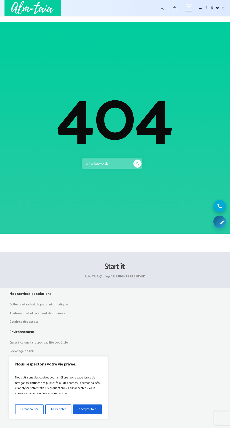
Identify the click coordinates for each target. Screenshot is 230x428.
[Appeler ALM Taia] (219, 206)
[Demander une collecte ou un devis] (219, 222)
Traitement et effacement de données (37, 313)
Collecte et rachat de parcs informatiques (39, 304)
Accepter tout (87, 409)
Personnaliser (29, 409)
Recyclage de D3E (22, 351)
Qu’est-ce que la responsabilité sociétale (38, 342)
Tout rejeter (58, 409)
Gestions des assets (23, 321)
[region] (58, 387)
